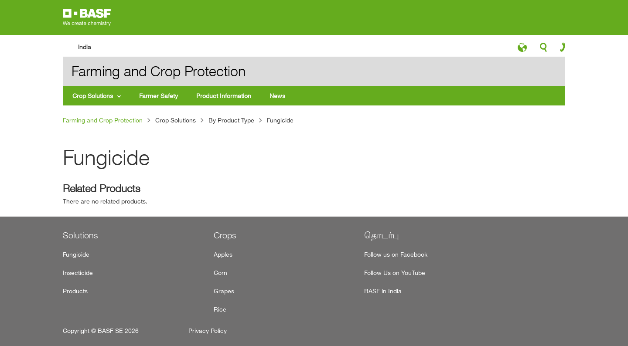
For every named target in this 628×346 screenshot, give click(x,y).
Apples (223, 254)
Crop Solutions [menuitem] (92, 95)
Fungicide (76, 254)
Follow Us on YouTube (394, 272)
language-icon (522, 49)
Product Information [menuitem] (223, 95)
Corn (220, 272)
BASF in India (383, 291)
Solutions (80, 235)
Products (75, 291)
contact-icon (559, 49)
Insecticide (78, 272)
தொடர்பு (381, 235)
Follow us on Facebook (395, 254)
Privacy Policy (207, 330)
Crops (225, 235)
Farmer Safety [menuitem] (158, 95)
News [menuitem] (277, 95)
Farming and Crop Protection (103, 120)
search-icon (543, 49)
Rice (220, 309)
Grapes (224, 291)
